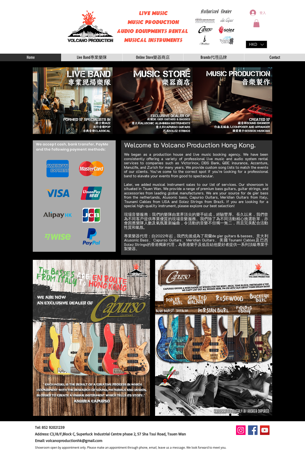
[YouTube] (265, 430)
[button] (256, 23)
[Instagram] (241, 430)
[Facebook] (253, 430)
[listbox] (256, 44)
